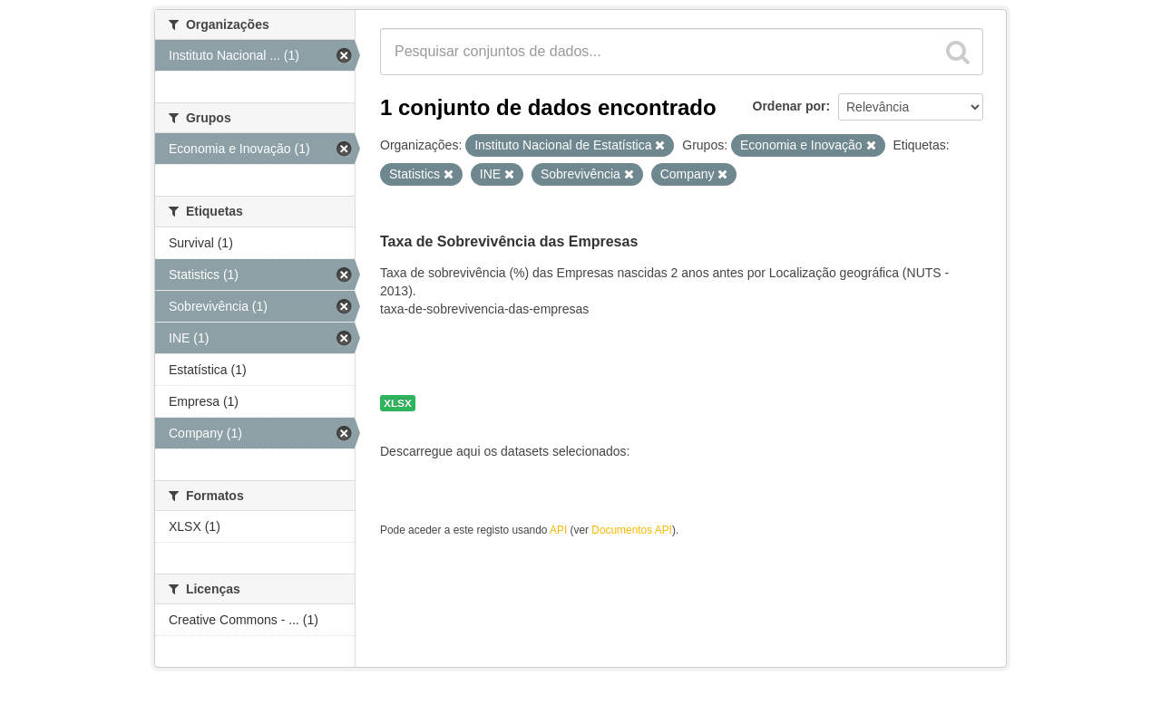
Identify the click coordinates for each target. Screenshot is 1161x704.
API (558, 530)
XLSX (398, 403)
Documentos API (631, 530)
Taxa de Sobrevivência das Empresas (509, 241)
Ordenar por (789, 106)
